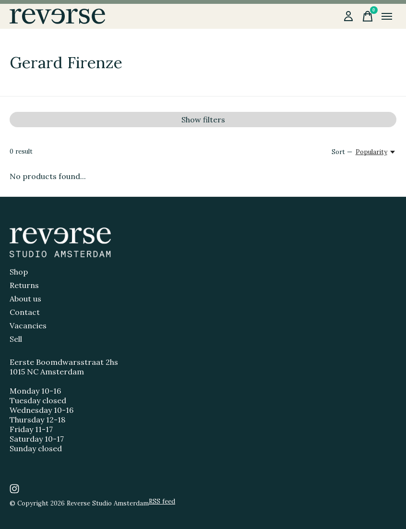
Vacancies (28, 325)
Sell (16, 339)
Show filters (203, 119)
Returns (24, 285)
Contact (25, 312)
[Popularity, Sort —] (376, 152)
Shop (19, 272)
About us (25, 298)
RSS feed (162, 501)
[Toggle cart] (367, 16)
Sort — (342, 152)
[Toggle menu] (386, 16)
